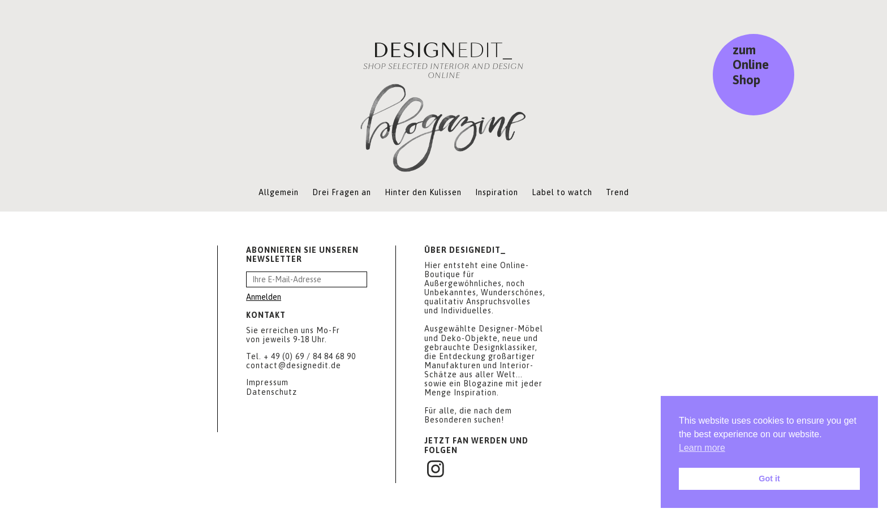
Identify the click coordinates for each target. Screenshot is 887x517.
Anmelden (263, 296)
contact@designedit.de (293, 365)
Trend (617, 192)
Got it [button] (769, 478)
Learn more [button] (702, 448)
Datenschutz (271, 392)
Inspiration (496, 192)
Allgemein (279, 192)
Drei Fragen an (341, 192)
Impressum (267, 382)
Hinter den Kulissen (423, 192)
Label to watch (562, 192)
